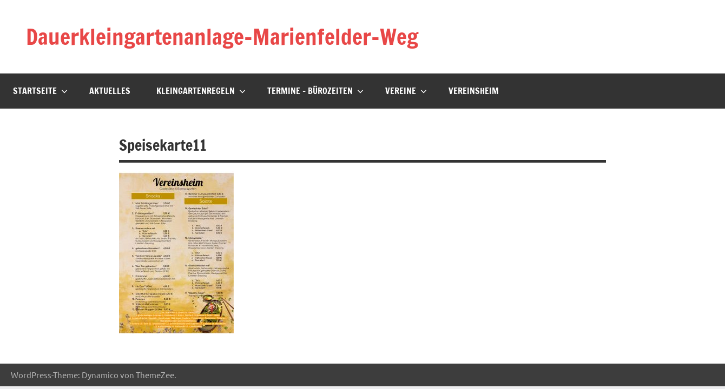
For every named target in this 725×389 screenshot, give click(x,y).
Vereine (406, 91)
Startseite (40, 91)
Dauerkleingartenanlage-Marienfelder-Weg (222, 36)
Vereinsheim (474, 91)
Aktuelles (109, 91)
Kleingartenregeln (201, 91)
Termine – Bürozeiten (315, 91)
